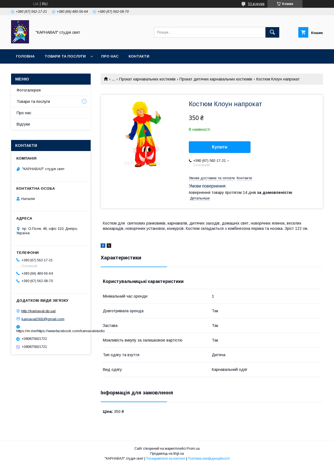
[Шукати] (272, 32)
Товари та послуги (65, 56)
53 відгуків (256, 4)
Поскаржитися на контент (165, 458)
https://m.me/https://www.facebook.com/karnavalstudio (50, 331)
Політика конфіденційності (209, 458)
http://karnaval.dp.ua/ (38, 311)
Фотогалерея (29, 90)
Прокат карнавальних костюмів (147, 79)
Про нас (110, 56)
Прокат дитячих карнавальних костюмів (215, 79)
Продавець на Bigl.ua (167, 453)
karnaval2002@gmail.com (43, 319)
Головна (25, 56)
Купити (220, 147)
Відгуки (23, 124)
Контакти (139, 56)
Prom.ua (193, 449)
